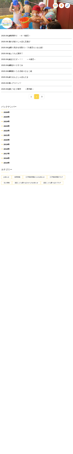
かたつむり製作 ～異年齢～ (19, 89)
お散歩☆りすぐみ (14, 65)
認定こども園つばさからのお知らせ (26, 183)
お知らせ (6, 177)
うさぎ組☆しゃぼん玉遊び (17, 41)
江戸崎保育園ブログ (56, 177)
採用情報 (17, 177)
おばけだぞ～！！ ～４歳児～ (20, 59)
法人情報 (7, 183)
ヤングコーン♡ (13, 83)
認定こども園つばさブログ (52, 183)
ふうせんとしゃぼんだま (16, 77)
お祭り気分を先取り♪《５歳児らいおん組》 (24, 47)
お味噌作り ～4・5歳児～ (17, 35)
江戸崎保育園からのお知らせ (35, 177)
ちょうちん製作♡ (14, 53)
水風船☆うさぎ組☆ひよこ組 (18, 71)
